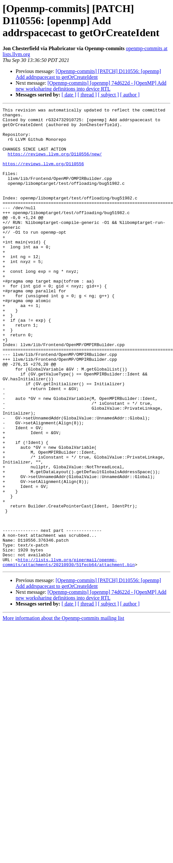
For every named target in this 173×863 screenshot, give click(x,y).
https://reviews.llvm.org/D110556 (43, 175)
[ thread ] (87, 94)
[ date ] (69, 94)
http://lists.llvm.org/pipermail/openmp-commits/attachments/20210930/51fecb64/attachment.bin (69, 653)
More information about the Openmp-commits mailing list (63, 710)
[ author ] (130, 94)
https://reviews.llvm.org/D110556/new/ (55, 164)
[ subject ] (108, 94)
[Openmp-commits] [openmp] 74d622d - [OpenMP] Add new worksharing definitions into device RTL (91, 86)
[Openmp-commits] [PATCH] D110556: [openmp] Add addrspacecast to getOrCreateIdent (88, 74)
